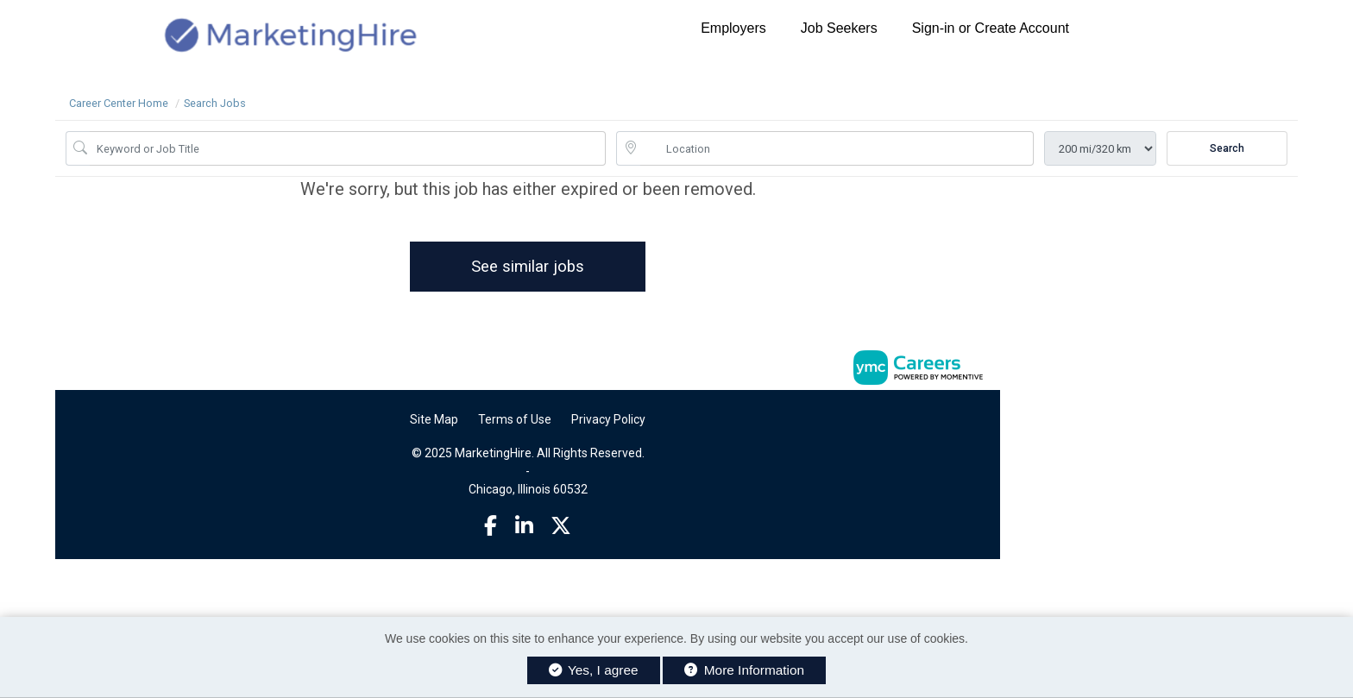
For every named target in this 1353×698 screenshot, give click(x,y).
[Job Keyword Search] (348, 148)
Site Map (434, 419)
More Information (744, 670)
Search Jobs (215, 103)
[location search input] (837, 148)
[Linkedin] (524, 526)
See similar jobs (527, 266)
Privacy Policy (608, 419)
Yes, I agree (594, 670)
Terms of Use (514, 419)
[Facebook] (490, 526)
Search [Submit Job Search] (1227, 148)
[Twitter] (561, 526)
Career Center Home (118, 103)
